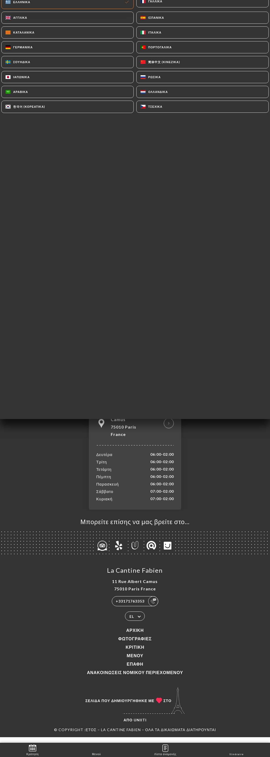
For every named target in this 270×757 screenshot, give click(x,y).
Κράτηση (32, 749)
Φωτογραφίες (135, 644)
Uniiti (140, 725)
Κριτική (135, 652)
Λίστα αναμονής (165, 749)
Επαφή (135, 669)
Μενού (135, 661)
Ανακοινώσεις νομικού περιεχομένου (135, 677)
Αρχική (135, 635)
